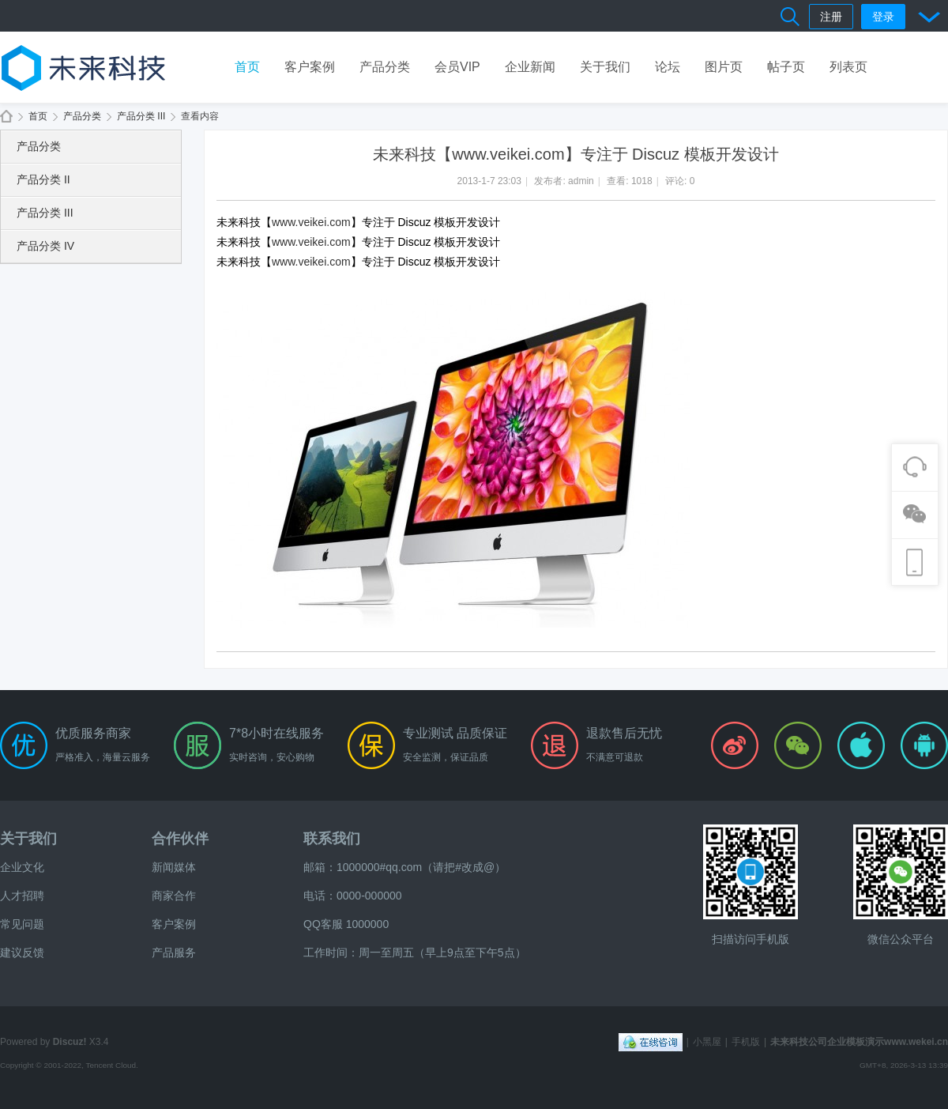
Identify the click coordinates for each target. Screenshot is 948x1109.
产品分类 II (43, 179)
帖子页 (786, 67)
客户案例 (309, 67)
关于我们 (605, 67)
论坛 (667, 67)
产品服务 (174, 952)
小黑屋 (707, 1041)
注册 (831, 16)
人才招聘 (22, 895)
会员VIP (457, 67)
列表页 (848, 67)
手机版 (746, 1041)
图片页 (724, 67)
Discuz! (70, 1041)
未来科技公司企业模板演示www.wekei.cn (6, 116)
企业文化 (22, 867)
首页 (247, 67)
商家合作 (174, 895)
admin (581, 181)
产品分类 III (141, 116)
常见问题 (22, 924)
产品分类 (384, 67)
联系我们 (331, 839)
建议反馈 (22, 952)
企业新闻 (530, 67)
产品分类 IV (45, 246)
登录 (883, 16)
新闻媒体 (174, 867)
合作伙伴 (180, 839)
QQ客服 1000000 (346, 924)
